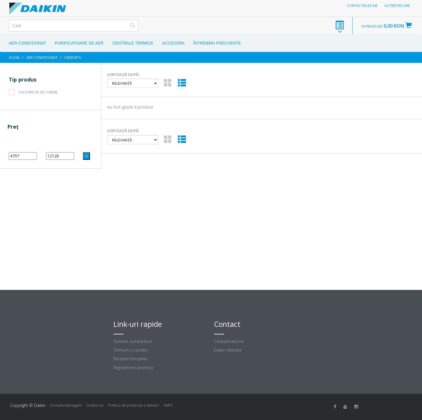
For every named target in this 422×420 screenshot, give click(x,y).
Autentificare (397, 5)
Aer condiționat (42, 57)
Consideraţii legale (65, 405)
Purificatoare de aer (79, 43)
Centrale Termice (132, 43)
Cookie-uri (95, 405)
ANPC (168, 405)
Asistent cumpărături (133, 341)
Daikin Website (228, 350)
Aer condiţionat (27, 43)
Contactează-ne (362, 5)
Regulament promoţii (133, 367)
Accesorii (173, 43)
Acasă (14, 57)
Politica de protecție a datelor (133, 405)
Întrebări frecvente (217, 43)
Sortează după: (123, 74)
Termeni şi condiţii (131, 350)
